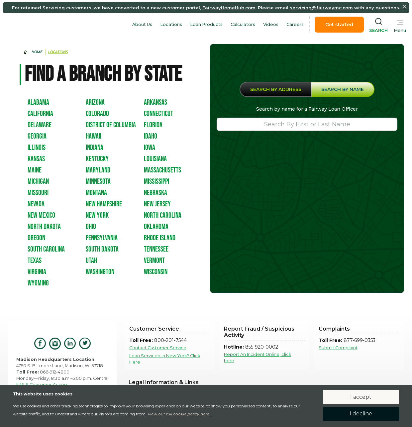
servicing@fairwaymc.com (321, 7)
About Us (142, 24)
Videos (270, 24)
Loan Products (206, 24)
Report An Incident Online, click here (257, 357)
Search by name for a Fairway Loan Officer (307, 109)
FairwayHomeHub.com (229, 7)
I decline (361, 413)
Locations (171, 24)
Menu (400, 30)
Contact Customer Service (157, 347)
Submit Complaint (338, 347)
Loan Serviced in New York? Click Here (164, 359)
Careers (295, 24)
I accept (360, 397)
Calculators (243, 24)
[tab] (275, 89)
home (37, 52)
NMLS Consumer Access (42, 384)
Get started (339, 25)
